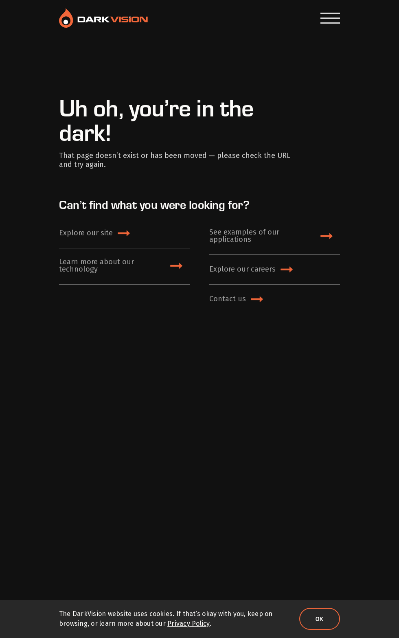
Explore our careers (242, 269)
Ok (320, 619)
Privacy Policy (188, 623)
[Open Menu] (330, 18)
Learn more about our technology (96, 265)
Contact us (227, 299)
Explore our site (86, 233)
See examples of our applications (244, 235)
